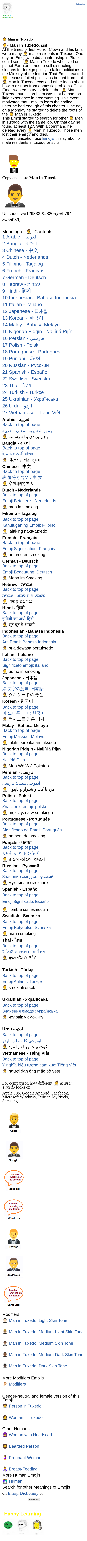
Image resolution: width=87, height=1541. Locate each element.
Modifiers (14, 1384)
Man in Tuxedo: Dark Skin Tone (34, 1366)
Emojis (48, 138)
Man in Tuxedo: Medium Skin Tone (37, 1343)
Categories (80, 4)
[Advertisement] (41, 30)
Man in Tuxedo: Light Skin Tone (34, 1320)
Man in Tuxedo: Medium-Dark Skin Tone (42, 1354)
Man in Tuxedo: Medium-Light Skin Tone (43, 1331)
